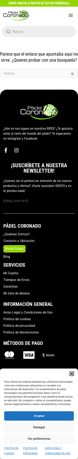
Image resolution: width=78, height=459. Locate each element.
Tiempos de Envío (16, 280)
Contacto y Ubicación (19, 241)
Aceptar (39, 416)
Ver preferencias (39, 439)
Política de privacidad (19, 326)
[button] (72, 374)
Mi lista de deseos (16, 293)
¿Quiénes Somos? (16, 234)
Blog (6, 257)
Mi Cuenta (10, 273)
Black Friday (14, 249)
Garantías (10, 286)
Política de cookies (17, 319)
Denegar (39, 427)
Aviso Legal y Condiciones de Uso (28, 312)
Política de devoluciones (21, 332)
